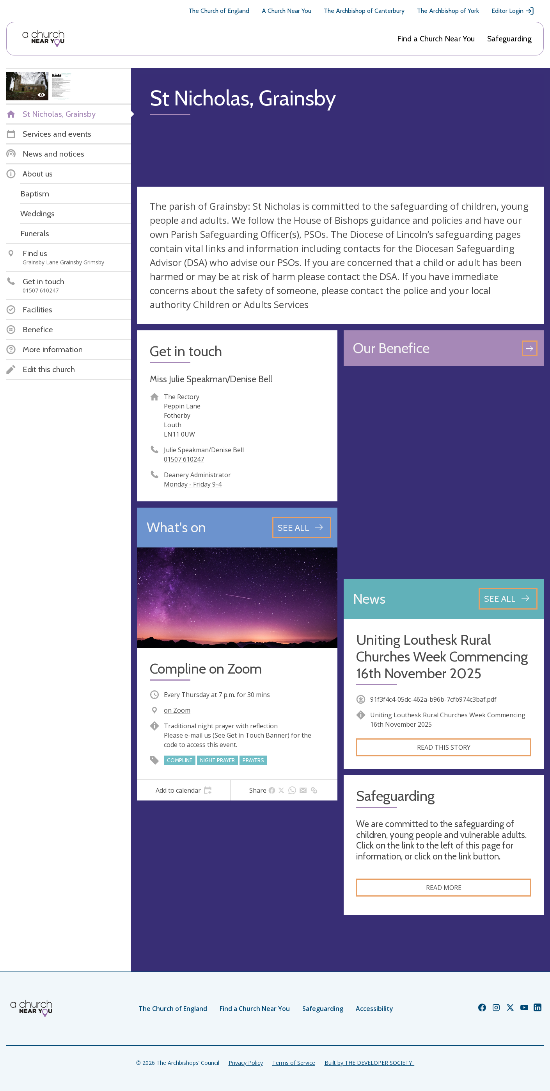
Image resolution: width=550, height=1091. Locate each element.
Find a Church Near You (436, 38)
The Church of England (218, 10)
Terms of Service (293, 1062)
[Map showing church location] (444, 472)
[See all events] (301, 527)
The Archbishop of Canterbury (364, 10)
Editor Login (512, 11)
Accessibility (374, 1008)
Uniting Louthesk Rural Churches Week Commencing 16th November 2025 (442, 656)
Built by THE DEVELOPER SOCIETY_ (369, 1062)
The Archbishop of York (448, 10)
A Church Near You (286, 10)
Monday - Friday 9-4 (193, 484)
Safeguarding (509, 38)
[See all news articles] (508, 598)
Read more (443, 887)
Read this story (443, 747)
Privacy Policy (246, 1062)
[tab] (183, 790)
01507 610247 (184, 459)
